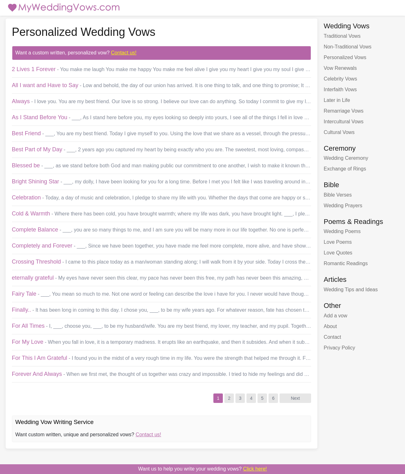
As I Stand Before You (39, 117)
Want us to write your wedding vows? (202, 468)
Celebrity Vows (340, 78)
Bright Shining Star (35, 181)
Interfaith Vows (340, 89)
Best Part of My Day (37, 149)
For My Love (27, 342)
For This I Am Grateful (39, 358)
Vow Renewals (340, 68)
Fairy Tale (24, 294)
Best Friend (26, 133)
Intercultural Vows (343, 121)
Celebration (26, 197)
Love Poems (338, 242)
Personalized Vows (345, 57)
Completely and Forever (42, 246)
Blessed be (26, 165)
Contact (332, 337)
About (330, 326)
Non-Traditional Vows (347, 46)
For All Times (28, 326)
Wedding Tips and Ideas (351, 289)
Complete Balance (35, 229)
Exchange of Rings (345, 168)
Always (21, 101)
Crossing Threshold (36, 262)
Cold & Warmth (31, 213)
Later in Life (337, 100)
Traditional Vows (342, 36)
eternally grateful (33, 278)
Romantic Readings (346, 263)
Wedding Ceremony (346, 158)
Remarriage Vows (343, 111)
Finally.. (21, 310)
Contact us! (123, 52)
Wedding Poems (342, 231)
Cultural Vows (339, 132)
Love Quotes (338, 252)
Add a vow (335, 315)
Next (295, 398)
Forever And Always (37, 374)
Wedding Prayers (343, 205)
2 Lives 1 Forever (34, 69)
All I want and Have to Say (45, 85)
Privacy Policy (339, 347)
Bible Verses (338, 195)
